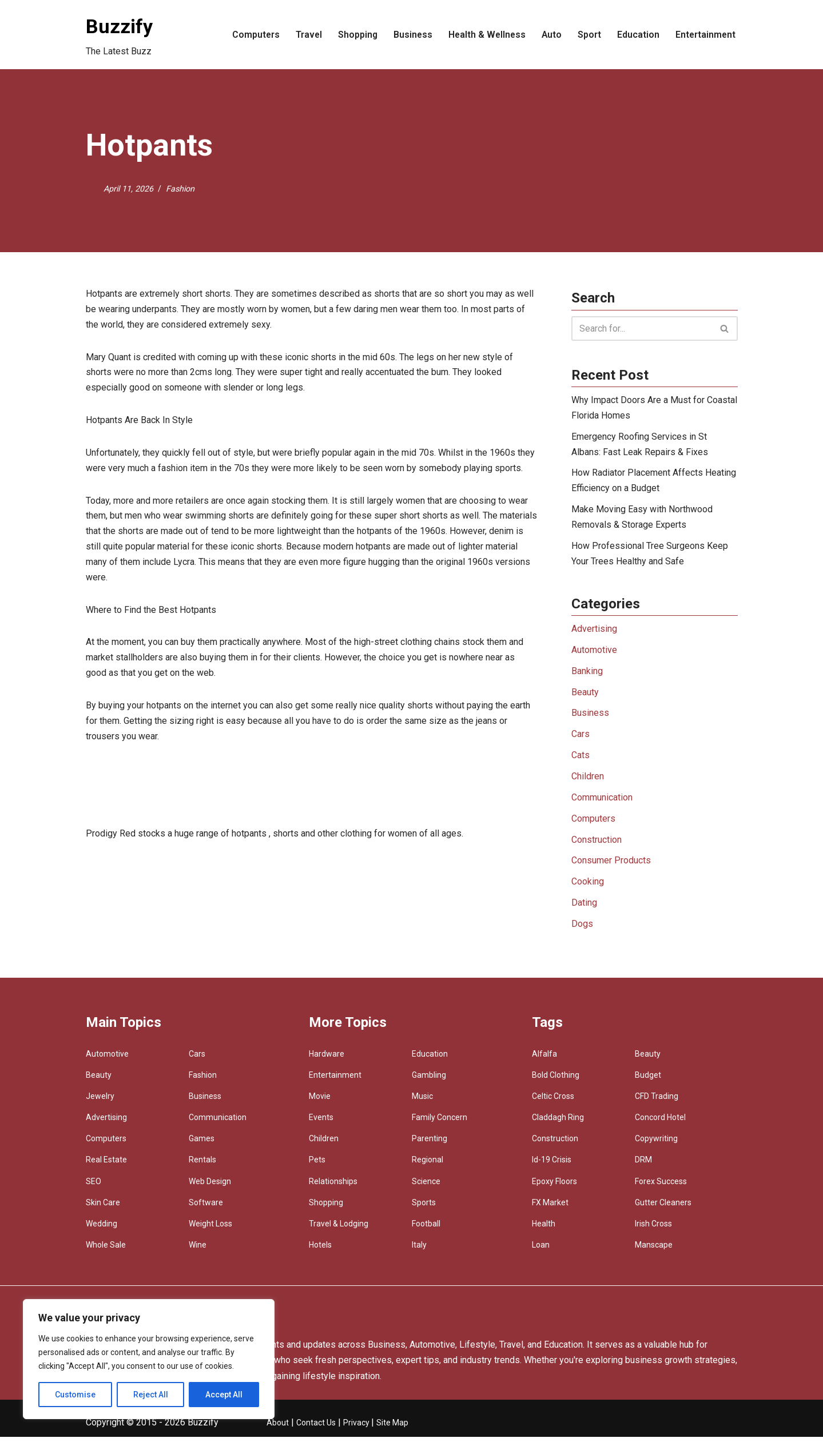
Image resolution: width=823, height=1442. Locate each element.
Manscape (654, 1250)
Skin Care (103, 1207)
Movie (320, 1101)
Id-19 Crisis (551, 1165)
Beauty (585, 695)
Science (426, 1186)
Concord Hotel (660, 1122)
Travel (304, 34)
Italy (419, 1250)
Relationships (333, 1186)
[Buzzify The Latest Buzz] (119, 34)
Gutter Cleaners (663, 1207)
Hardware (326, 1058)
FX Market (550, 1207)
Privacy (357, 1427)
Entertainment (704, 34)
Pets (317, 1165)
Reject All (150, 1394)
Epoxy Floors (554, 1186)
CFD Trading (656, 1101)
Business (409, 34)
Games (201, 1144)
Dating (584, 908)
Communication (602, 801)
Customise (75, 1394)
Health (543, 1228)
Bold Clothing (555, 1080)
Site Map (392, 1427)
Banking (587, 674)
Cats (580, 759)
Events (321, 1122)
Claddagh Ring (558, 1122)
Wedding (101, 1228)
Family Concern (439, 1122)
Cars (580, 737)
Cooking (587, 887)
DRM (643, 1165)
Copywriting (656, 1144)
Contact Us (316, 1427)
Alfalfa (544, 1058)
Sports (424, 1207)
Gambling (429, 1080)
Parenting (429, 1144)
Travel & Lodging (338, 1228)
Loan (541, 1250)
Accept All (223, 1394)
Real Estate (106, 1165)
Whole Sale (106, 1250)
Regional (427, 1165)
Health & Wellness (484, 34)
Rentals (202, 1165)
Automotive (594, 652)
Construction (596, 844)
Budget (648, 1080)
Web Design (210, 1186)
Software (206, 1207)
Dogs (582, 929)
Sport (588, 34)
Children (587, 780)
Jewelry (100, 1101)
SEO (93, 1186)
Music (422, 1101)
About (278, 1427)
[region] (149, 1359)
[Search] (641, 328)
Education (637, 34)
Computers (250, 34)
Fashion (180, 188)
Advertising (594, 631)
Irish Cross (653, 1228)
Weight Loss (210, 1228)
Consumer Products (611, 865)
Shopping (353, 34)
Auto (550, 34)
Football (426, 1228)
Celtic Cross (553, 1101)
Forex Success (661, 1186)
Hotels (320, 1250)
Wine (197, 1250)
